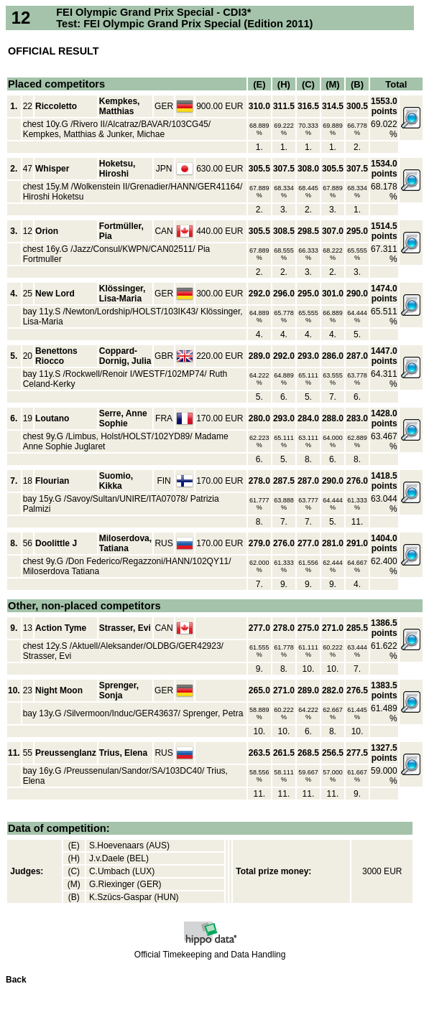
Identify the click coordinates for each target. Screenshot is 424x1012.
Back (16, 980)
